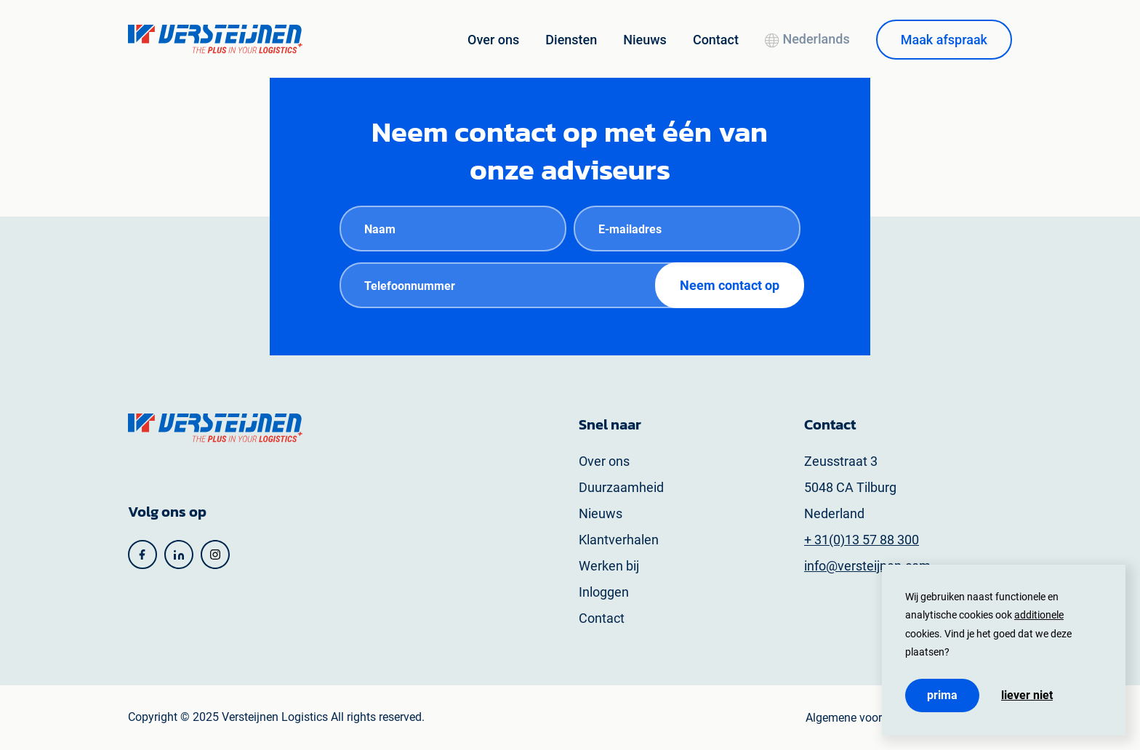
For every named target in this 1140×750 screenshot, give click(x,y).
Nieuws (645, 39)
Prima (942, 695)
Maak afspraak (944, 39)
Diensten (571, 39)
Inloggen (604, 592)
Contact (716, 39)
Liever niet (1027, 695)
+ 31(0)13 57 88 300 (861, 539)
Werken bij (609, 565)
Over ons (493, 39)
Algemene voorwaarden (866, 718)
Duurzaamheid (621, 487)
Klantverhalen (619, 539)
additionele (1039, 615)
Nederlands (807, 39)
